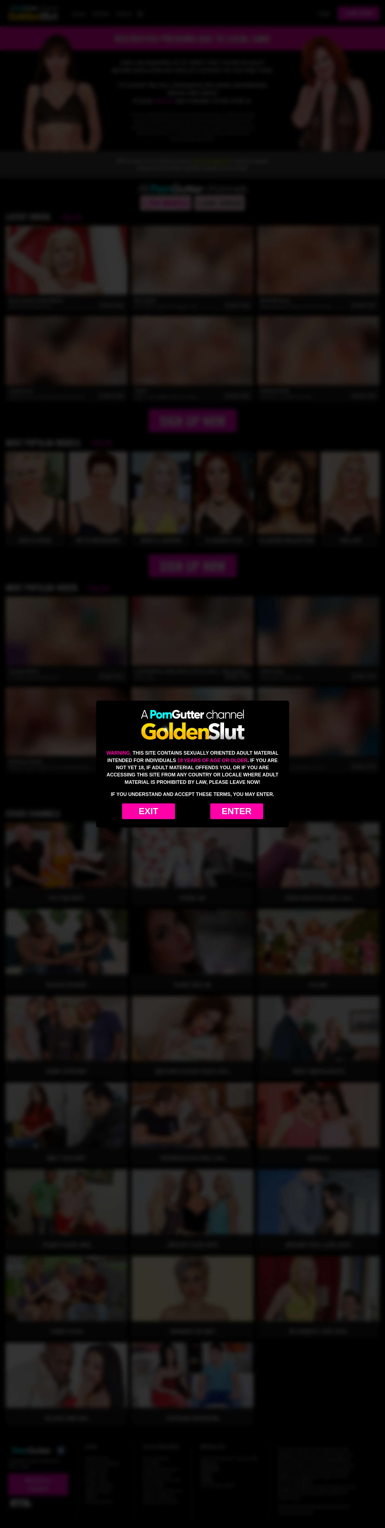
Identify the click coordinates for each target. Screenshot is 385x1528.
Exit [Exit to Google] (148, 811)
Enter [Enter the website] (236, 811)
